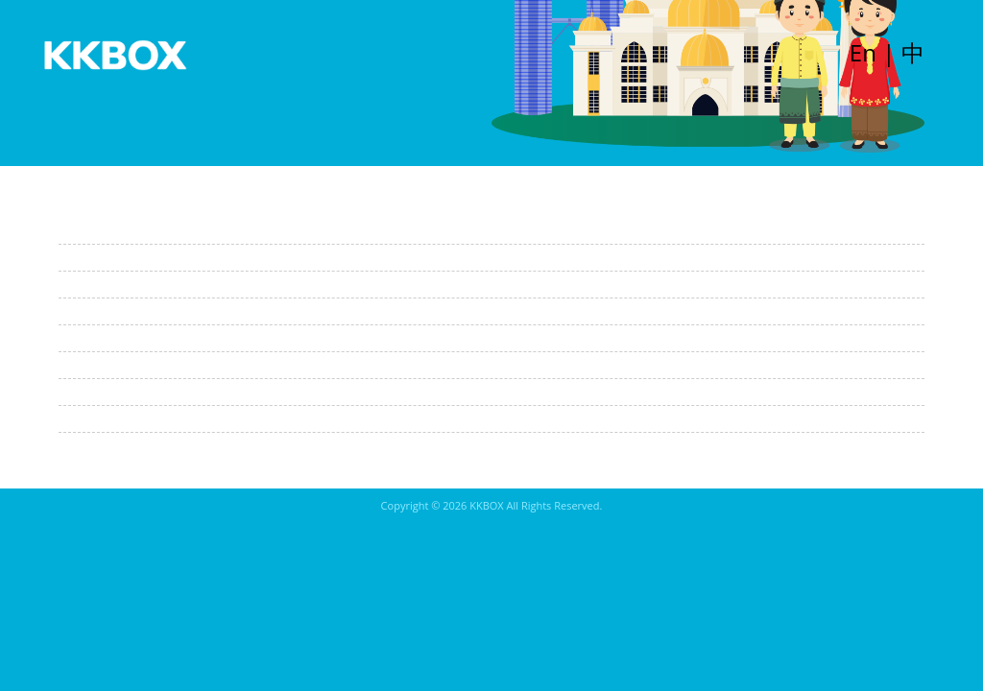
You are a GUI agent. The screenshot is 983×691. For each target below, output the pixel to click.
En (863, 52)
